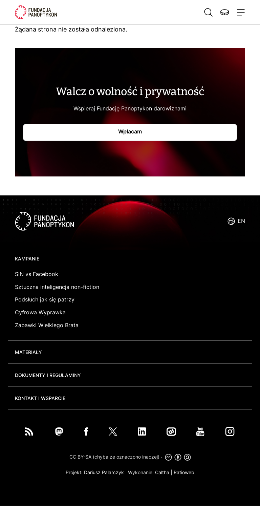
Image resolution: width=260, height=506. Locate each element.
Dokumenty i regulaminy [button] (48, 375)
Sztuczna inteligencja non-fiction (57, 286)
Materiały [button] (28, 352)
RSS (29, 431)
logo (44, 221)
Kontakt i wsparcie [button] (40, 398)
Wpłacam (130, 131)
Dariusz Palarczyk (104, 472)
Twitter (112, 431)
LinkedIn (141, 431)
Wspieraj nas (224, 12)
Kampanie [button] (27, 258)
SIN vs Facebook (36, 274)
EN (241, 220)
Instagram (229, 431)
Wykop (171, 431)
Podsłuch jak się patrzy (44, 299)
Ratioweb (184, 472)
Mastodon (58, 431)
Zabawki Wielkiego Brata (47, 325)
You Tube (200, 431)
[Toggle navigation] (239, 12)
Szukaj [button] (208, 12)
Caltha (162, 472)
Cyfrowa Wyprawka (40, 312)
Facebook (86, 431)
